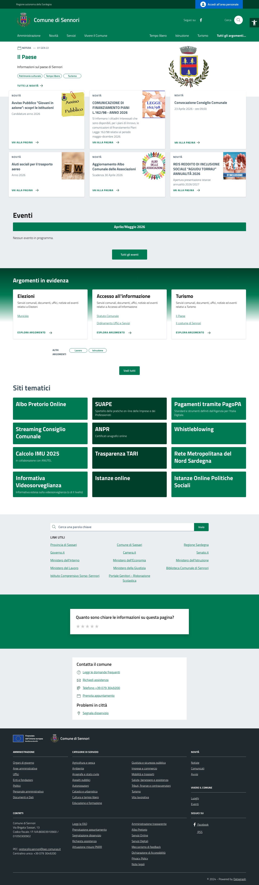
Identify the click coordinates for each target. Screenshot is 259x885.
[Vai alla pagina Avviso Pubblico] (24, 141)
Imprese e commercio (144, 768)
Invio (201, 527)
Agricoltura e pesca (83, 762)
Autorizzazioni (80, 785)
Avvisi (194, 774)
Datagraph (239, 879)
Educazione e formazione (87, 803)
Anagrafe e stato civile (85, 774)
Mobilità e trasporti (143, 774)
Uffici (16, 774)
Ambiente (78, 768)
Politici (17, 785)
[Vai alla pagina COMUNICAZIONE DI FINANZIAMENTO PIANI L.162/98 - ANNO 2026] (105, 141)
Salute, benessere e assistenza (150, 780)
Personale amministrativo (28, 791)
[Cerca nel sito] (238, 20)
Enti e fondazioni (23, 780)
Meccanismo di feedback (146, 847)
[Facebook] (199, 20)
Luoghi (195, 798)
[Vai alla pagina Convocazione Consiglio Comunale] (187, 141)
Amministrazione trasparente (149, 824)
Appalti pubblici (81, 780)
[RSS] (206, 20)
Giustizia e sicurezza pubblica (149, 762)
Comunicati (197, 768)
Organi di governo (23, 762)
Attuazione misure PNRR (87, 847)
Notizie (195, 762)
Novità (53, 35)
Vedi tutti (129, 370)
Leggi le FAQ (79, 824)
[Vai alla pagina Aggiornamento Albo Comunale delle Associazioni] (105, 188)
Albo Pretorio (139, 829)
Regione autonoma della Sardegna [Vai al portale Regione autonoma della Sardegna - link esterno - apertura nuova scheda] (34, 4)
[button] (254, 22)
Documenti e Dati (23, 797)
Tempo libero (158, 35)
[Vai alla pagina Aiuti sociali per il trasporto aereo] (24, 188)
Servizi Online (140, 835)
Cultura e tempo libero (85, 797)
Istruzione (182, 35)
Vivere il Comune (95, 35)
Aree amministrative (25, 768)
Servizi (71, 35)
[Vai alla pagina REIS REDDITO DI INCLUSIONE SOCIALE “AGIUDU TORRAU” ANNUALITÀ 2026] (185, 188)
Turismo (202, 35)
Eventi (195, 804)
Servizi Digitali (140, 841)
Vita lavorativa (140, 797)
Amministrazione (28, 35)
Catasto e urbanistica (84, 791)
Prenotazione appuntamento (89, 829)
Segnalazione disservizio (86, 835)
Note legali (138, 864)
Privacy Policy (140, 858)
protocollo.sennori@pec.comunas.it (40, 849)
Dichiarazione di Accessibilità (148, 852)
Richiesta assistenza (84, 841)
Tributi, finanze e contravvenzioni (151, 785)
